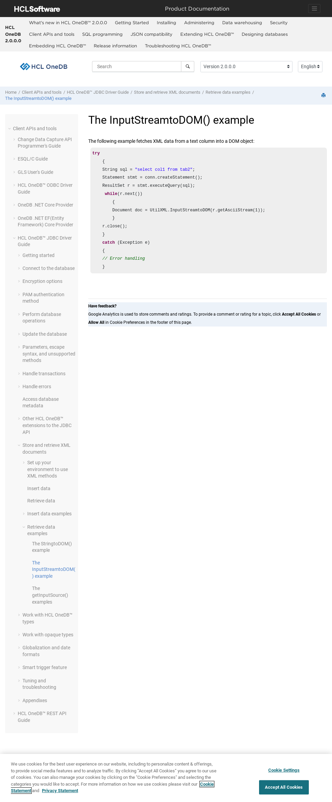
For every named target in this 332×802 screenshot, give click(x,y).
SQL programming (102, 34)
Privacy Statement (60, 790)
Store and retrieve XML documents (167, 92)
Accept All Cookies (284, 787)
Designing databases (265, 34)
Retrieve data (41, 500)
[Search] (187, 66)
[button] (10, 128)
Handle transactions (43, 373)
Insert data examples (49, 513)
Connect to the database (48, 268)
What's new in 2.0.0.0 (68, 22)
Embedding (57, 45)
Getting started (38, 255)
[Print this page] (324, 95)
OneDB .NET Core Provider (45, 205)
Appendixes (34, 700)
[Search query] (143, 66)
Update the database (44, 334)
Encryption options (42, 281)
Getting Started (132, 22)
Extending (207, 34)
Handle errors (36, 386)
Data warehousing (242, 22)
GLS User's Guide (35, 172)
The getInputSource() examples (50, 595)
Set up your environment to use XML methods (47, 469)
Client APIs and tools (51, 34)
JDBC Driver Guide (98, 92)
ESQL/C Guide (33, 159)
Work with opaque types (47, 634)
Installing (166, 22)
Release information (115, 45)
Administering (199, 22)
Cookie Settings (284, 770)
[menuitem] (68, 23)
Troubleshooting (178, 45)
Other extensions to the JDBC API (47, 425)
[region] (166, 778)
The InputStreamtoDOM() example (38, 98)
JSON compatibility (151, 34)
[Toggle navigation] (314, 8)
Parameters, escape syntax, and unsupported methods (48, 353)
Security (279, 22)
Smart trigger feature (44, 667)
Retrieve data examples (228, 92)
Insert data (38, 488)
